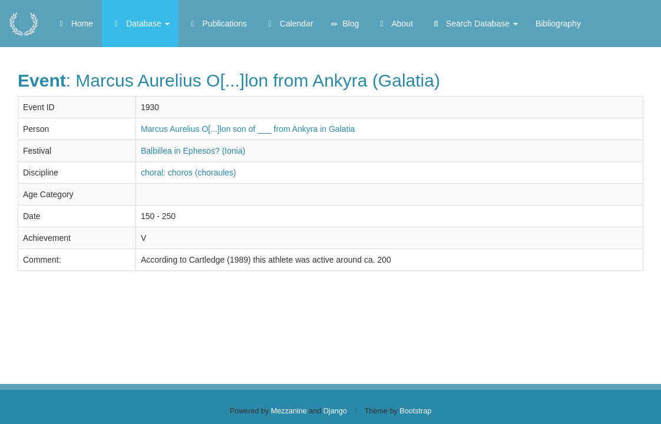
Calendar (289, 23)
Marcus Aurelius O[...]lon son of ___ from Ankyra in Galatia (248, 129)
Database (140, 23)
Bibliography (558, 23)
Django (335, 411)
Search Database (474, 23)
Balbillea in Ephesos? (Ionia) (193, 150)
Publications (217, 23)
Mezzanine (289, 411)
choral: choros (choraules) (188, 172)
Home (74, 23)
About (394, 23)
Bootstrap (415, 411)
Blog (345, 24)
